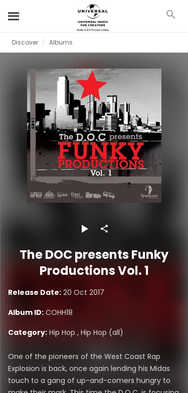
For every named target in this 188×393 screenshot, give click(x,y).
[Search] (14, 16)
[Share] (104, 229)
